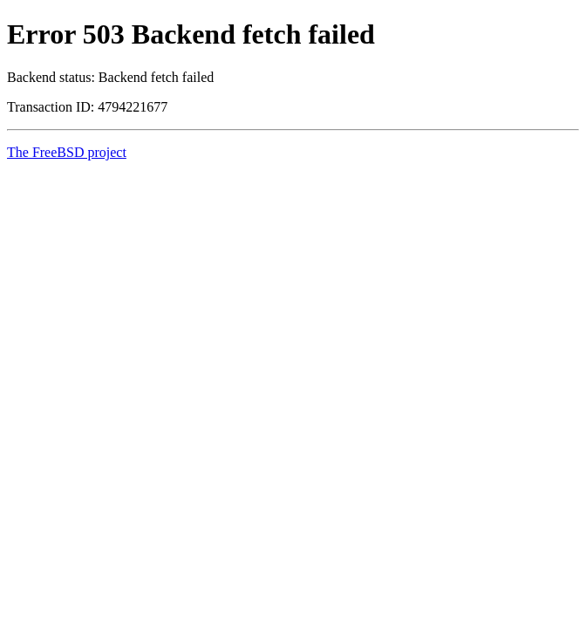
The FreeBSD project (66, 152)
